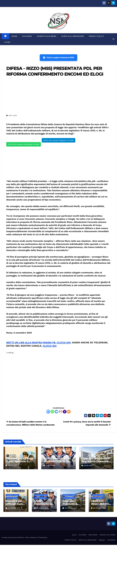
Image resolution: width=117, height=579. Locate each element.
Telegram (102, 540)
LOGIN (7, 42)
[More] (69, 411)
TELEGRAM (111, 540)
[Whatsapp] (52, 411)
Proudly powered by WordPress (13, 537)
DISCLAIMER (92, 535)
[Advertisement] (58, 95)
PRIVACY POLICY (96, 36)
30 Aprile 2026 (14, 508)
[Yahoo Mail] (64, 411)
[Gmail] (60, 411)
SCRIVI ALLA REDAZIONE (72, 36)
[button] (113, 39)
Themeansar (42, 537)
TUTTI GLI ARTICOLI (12, 498)
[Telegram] (56, 411)
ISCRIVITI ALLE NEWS (46, 36)
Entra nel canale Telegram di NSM (58, 140)
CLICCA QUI (50, 345)
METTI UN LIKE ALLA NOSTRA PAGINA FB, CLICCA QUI (38, 342)
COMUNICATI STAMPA (12, 495)
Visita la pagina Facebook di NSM (58, 57)
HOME (14, 36)
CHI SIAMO (27, 36)
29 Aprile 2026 (71, 508)
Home (74, 535)
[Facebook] (48, 411)
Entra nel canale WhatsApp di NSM (23, 144)
